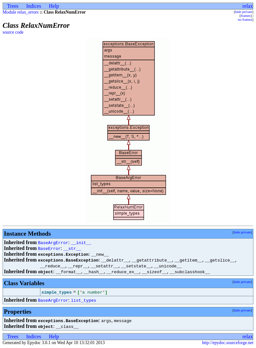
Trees (12, 6)
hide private (243, 12)
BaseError (49, 248)
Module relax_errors (20, 12)
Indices (33, 6)
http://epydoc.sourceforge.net (227, 342)
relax (247, 6)
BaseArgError (53, 242)
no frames (245, 19)
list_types (83, 300)
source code (13, 32)
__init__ (81, 242)
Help (54, 6)
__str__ (72, 248)
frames (246, 15)
